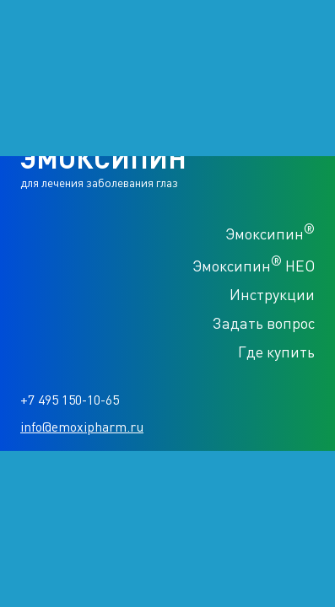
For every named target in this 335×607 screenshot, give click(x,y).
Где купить (276, 351)
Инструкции (272, 294)
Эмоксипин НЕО (253, 264)
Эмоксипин (270, 232)
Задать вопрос (264, 322)
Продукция (37, 103)
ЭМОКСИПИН (79, 42)
